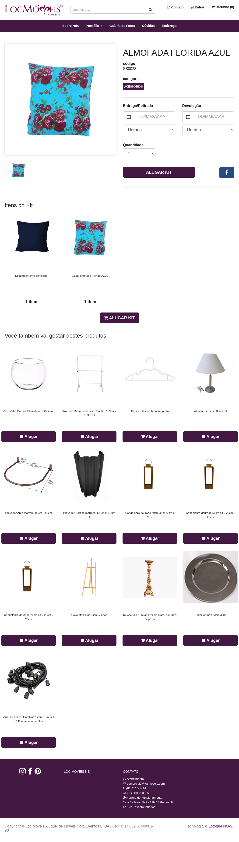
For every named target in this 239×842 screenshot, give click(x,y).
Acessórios (133, 86)
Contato (175, 7)
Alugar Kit (159, 172)
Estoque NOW (220, 826)
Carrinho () (223, 7)
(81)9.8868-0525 (138, 793)
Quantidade (133, 145)
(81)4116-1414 (136, 788)
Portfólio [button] (94, 26)
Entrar (197, 7)
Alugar (28, 436)
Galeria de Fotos (122, 26)
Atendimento (133, 779)
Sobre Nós (70, 26)
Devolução (191, 106)
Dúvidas (148, 26)
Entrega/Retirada (138, 106)
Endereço (169, 26)
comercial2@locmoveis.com (146, 783)
